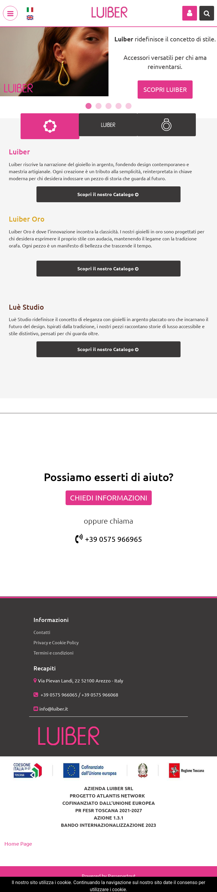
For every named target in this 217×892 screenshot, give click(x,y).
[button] (189, 13)
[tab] (50, 126)
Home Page (18, 843)
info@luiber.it (53, 708)
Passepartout (122, 875)
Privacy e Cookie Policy (56, 642)
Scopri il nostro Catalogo (108, 194)
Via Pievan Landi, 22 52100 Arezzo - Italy (80, 680)
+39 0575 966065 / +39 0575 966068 (78, 694)
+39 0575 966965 (108, 539)
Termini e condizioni (54, 652)
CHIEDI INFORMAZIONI (108, 497)
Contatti (42, 632)
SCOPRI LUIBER (165, 89)
